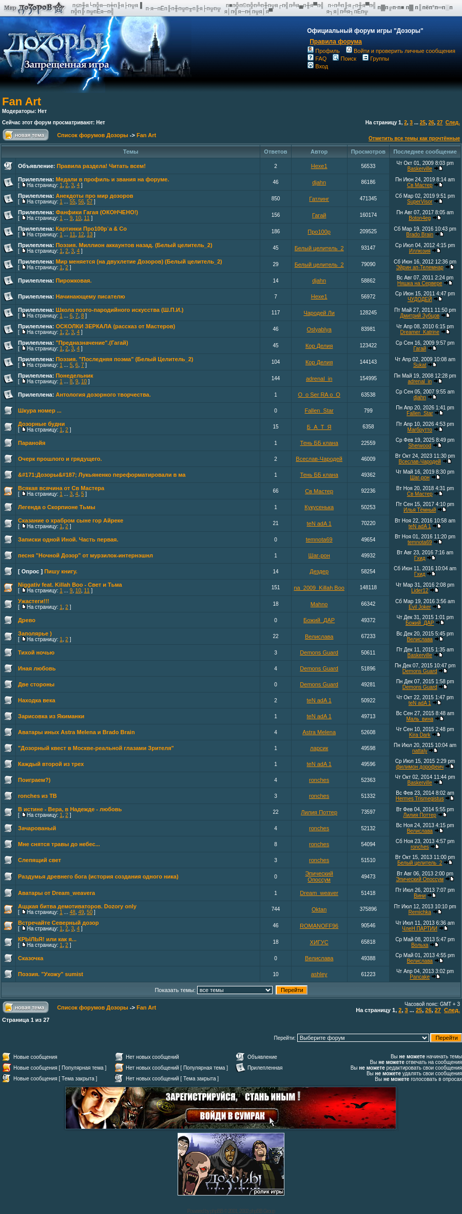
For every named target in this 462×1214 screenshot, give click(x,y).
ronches (319, 780)
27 (439, 122)
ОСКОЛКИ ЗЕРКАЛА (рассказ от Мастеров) (115, 326)
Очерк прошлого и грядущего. (60, 459)
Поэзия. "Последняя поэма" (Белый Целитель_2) (124, 359)
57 (89, 201)
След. (453, 122)
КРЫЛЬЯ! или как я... (47, 939)
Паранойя (31, 443)
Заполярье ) (35, 633)
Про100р (319, 232)
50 (89, 912)
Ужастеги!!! (33, 601)
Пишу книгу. (61, 571)
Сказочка (30, 958)
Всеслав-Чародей (319, 459)
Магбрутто (419, 430)
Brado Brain (419, 234)
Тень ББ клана (319, 443)
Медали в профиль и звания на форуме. (112, 179)
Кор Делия (319, 346)
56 (81, 201)
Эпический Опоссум (319, 876)
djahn (319, 182)
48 (72, 912)
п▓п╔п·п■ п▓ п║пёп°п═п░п (415, 7)
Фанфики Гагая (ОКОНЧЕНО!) (96, 212)
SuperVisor (419, 201)
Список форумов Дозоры (92, 135)
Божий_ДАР (319, 620)
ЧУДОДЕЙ (420, 299)
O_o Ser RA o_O (319, 394)
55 (72, 201)
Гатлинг (319, 199)
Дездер (319, 571)
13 (89, 234)
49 (81, 912)
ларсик (319, 748)
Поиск (344, 58)
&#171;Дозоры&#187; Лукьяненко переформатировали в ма (101, 475)
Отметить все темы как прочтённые (414, 138)
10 (78, 218)
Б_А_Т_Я (319, 427)
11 (87, 218)
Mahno (319, 604)
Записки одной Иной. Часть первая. (68, 539)
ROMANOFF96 (319, 926)
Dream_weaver (319, 893)
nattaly (419, 751)
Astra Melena (319, 732)
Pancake (420, 977)
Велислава (319, 636)
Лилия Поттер (319, 812)
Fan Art (21, 101)
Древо (26, 620)
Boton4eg (420, 218)
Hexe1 (319, 166)
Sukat (420, 365)
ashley (319, 974)
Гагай (319, 215)
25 (423, 122)
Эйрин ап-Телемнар (420, 267)
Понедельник (74, 375)
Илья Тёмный (419, 510)
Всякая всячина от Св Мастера (61, 488)
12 (81, 234)
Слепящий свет (39, 860)
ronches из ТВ (37, 796)
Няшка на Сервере (419, 283)
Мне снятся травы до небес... (59, 844)
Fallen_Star (319, 410)
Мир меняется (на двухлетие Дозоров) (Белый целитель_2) (138, 261)
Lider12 (419, 590)
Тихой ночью (36, 652)
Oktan (319, 909)
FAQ (316, 58)
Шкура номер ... (40, 410)
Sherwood (419, 446)
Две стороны (36, 684)
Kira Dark (420, 735)
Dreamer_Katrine (419, 332)
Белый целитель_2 (319, 248)
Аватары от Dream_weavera (56, 893)
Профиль (323, 51)
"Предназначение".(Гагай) (91, 343)
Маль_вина (419, 719)
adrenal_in (319, 379)
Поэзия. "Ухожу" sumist (50, 974)
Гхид (420, 558)
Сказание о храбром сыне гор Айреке (70, 520)
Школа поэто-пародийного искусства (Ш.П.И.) (119, 310)
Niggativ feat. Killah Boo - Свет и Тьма (70, 585)
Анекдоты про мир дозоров (94, 196)
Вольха (420, 945)
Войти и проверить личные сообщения (400, 51)
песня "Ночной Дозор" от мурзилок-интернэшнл (85, 555)
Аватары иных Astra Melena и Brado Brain (76, 732)
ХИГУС (319, 942)
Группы (375, 58)
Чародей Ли (319, 313)
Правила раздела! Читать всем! (100, 166)
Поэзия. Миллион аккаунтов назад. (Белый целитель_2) (133, 245)
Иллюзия (420, 251)
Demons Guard (319, 652)
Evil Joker (420, 607)
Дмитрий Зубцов (419, 316)
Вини (420, 896)
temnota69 (319, 539)
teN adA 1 (318, 523)
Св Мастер (420, 185)
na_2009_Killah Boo (319, 588)
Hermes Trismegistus (420, 798)
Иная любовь (36, 668)
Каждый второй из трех (51, 764)
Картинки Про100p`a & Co (91, 229)
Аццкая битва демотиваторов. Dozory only (77, 906)
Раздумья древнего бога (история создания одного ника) (98, 876)
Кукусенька (319, 507)
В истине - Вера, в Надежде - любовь (70, 809)
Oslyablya (319, 329)
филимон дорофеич (420, 767)
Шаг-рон (419, 477)
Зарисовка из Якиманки (51, 716)
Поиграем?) (34, 780)
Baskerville (419, 169)
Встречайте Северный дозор (58, 923)
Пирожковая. (73, 280)
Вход (317, 66)
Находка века (36, 700)
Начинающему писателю (90, 296)
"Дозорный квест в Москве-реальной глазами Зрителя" (96, 748)
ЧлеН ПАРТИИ (419, 928)
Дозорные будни (41, 424)
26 (431, 122)
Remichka (419, 912)
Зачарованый (37, 828)
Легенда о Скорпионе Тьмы (56, 507)
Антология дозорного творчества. (102, 394)
